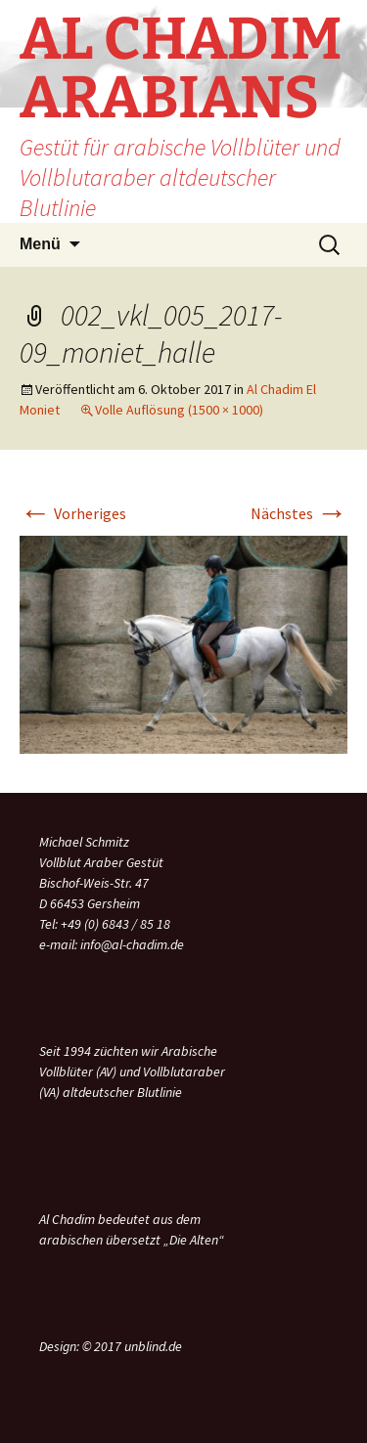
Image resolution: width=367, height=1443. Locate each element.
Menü (40, 244)
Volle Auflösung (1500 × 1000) (179, 409)
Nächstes (299, 513)
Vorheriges (73, 513)
